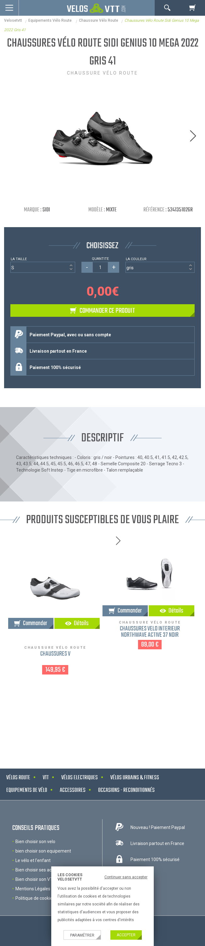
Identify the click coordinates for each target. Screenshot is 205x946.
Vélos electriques (79, 777)
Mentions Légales (32, 888)
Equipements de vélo (26, 790)
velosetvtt (13, 20)
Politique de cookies (35, 898)
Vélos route (18, 777)
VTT (46, 777)
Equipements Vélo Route (50, 20)
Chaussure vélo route (98, 20)
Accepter (126, 935)
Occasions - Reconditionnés (126, 790)
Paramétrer (82, 935)
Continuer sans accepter (125, 877)
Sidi (46, 210)
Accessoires (73, 790)
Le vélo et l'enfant (33, 860)
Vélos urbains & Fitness (134, 777)
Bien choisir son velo (35, 841)
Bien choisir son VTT (35, 879)
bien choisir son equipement (43, 851)
